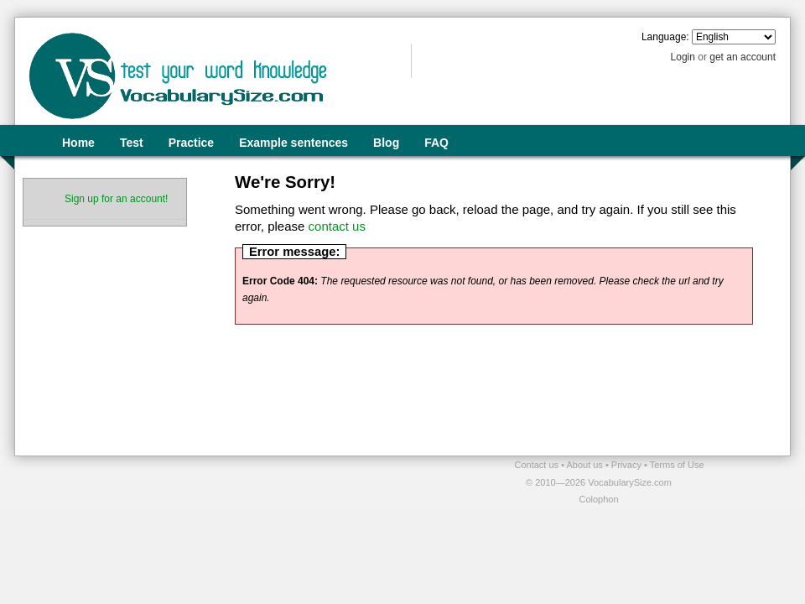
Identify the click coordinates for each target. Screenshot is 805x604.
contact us (337, 226)
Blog (386, 142)
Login (683, 57)
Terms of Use (677, 465)
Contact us (538, 465)
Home (78, 142)
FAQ (436, 142)
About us (585, 465)
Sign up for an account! (116, 199)
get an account (742, 57)
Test (131, 142)
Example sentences (293, 142)
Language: (665, 37)
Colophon (598, 499)
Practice (191, 142)
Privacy (627, 465)
